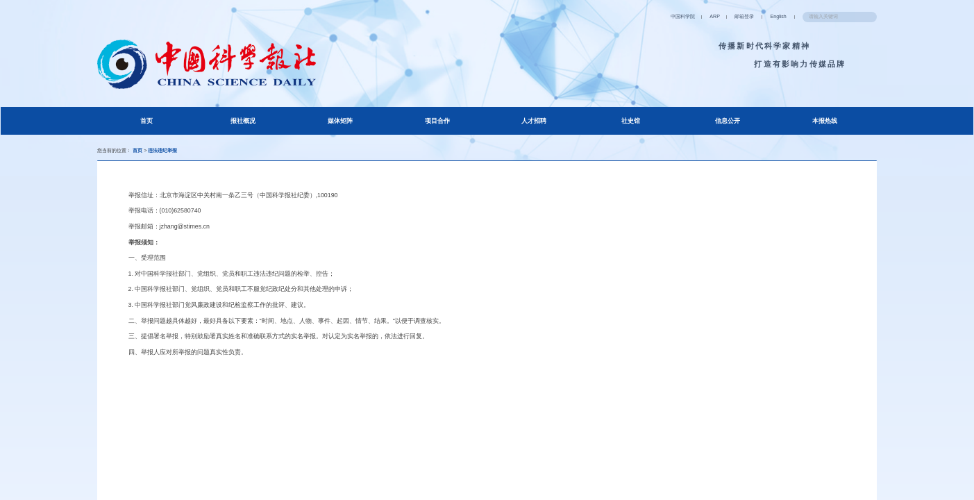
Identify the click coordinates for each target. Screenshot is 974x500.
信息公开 (726, 127)
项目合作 (436, 127)
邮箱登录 (668, 16)
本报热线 (822, 127)
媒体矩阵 (339, 127)
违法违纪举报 (200, 160)
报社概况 (243, 127)
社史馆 (629, 127)
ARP (624, 16)
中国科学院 (574, 16)
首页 (166, 126)
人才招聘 (533, 127)
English (719, 16)
